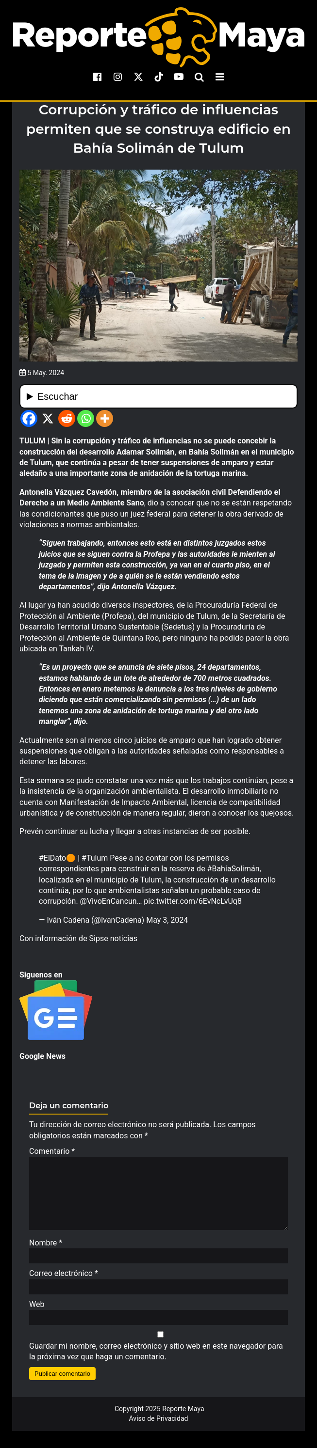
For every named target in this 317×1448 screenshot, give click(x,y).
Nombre (45, 1247)
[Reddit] (66, 418)
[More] (104, 418)
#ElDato (52, 858)
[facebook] (97, 76)
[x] (138, 76)
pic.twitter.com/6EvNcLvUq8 (193, 901)
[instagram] (118, 76)
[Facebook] (28, 418)
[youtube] (178, 76)
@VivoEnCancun (108, 901)
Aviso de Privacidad (158, 1423)
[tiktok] (159, 76)
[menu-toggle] (219, 76)
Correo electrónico (63, 1278)
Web (36, 1309)
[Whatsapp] (85, 418)
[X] (47, 418)
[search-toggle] (199, 76)
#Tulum (95, 858)
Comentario (52, 1151)
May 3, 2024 (167, 920)
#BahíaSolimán (233, 868)
